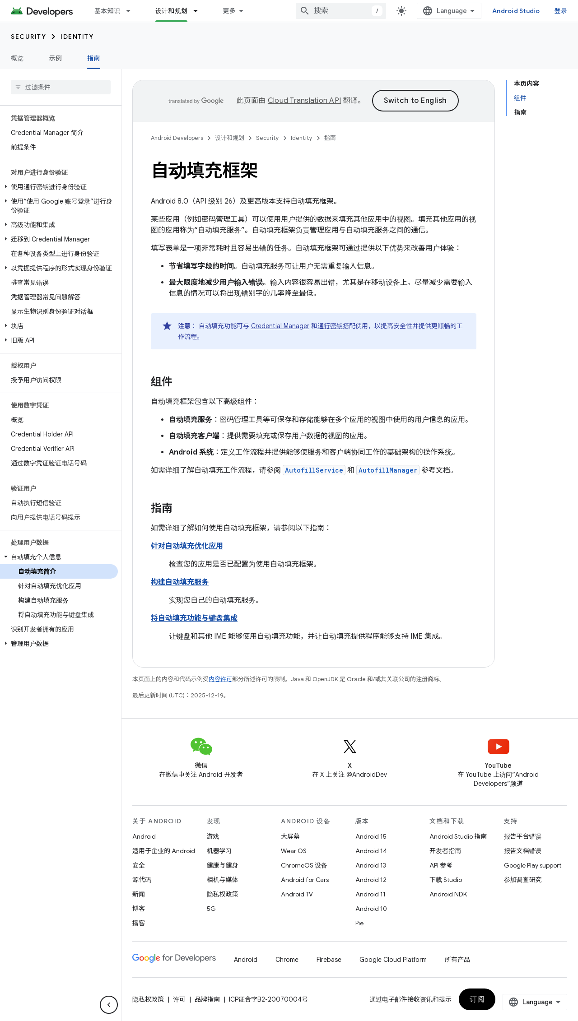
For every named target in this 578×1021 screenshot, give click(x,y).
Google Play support (532, 865)
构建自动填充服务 (180, 582)
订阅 (477, 999)
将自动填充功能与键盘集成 (194, 618)
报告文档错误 (523, 851)
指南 (330, 138)
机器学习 (219, 851)
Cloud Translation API (304, 100)
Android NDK (448, 894)
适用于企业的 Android (163, 851)
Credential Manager (280, 326)
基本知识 (107, 11)
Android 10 (371, 909)
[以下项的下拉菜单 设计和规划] (199, 11)
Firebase (329, 960)
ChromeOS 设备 (304, 865)
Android (144, 836)
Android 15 (371, 836)
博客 (138, 909)
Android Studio (516, 11)
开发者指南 (445, 851)
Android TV (297, 894)
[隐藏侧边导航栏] (109, 1005)
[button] (59, 187)
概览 (17, 58)
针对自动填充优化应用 (187, 546)
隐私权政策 (222, 894)
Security (28, 36)
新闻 (138, 894)
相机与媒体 (222, 880)
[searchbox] (61, 87)
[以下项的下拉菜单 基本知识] (132, 11)
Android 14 (371, 851)
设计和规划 (229, 138)
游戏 (213, 836)
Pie (359, 923)
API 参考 (440, 865)
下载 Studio (445, 880)
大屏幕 (290, 836)
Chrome (286, 960)
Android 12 (371, 880)
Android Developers (177, 138)
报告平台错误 (523, 836)
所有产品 (457, 960)
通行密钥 (330, 326)
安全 (138, 865)
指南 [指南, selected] (93, 58)
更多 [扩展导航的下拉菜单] (229, 11)
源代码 (141, 880)
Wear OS (294, 851)
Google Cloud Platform (393, 960)
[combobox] (341, 11)
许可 (179, 999)
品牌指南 (207, 999)
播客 (138, 923)
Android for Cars (305, 880)
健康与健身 (222, 865)
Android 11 (370, 894)
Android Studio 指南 (458, 836)
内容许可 (220, 679)
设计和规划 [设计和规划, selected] (171, 11)
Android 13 (370, 865)
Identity (77, 36)
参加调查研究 (523, 880)
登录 (561, 11)
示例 (55, 58)
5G (211, 909)
